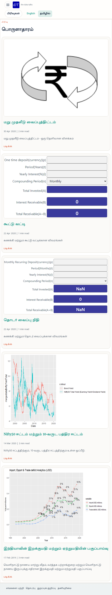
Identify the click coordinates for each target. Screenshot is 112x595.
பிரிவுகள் (13, 13)
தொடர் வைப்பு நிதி (21, 320)
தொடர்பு (30, 588)
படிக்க (8, 146)
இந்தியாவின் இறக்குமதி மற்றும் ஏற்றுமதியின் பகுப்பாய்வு (56, 548)
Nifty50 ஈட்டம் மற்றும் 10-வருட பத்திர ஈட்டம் (43, 434)
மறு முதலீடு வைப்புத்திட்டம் (30, 122)
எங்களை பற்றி (15, 588)
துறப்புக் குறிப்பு (46, 588)
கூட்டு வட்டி (14, 224)
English (31, 13)
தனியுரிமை (64, 588)
